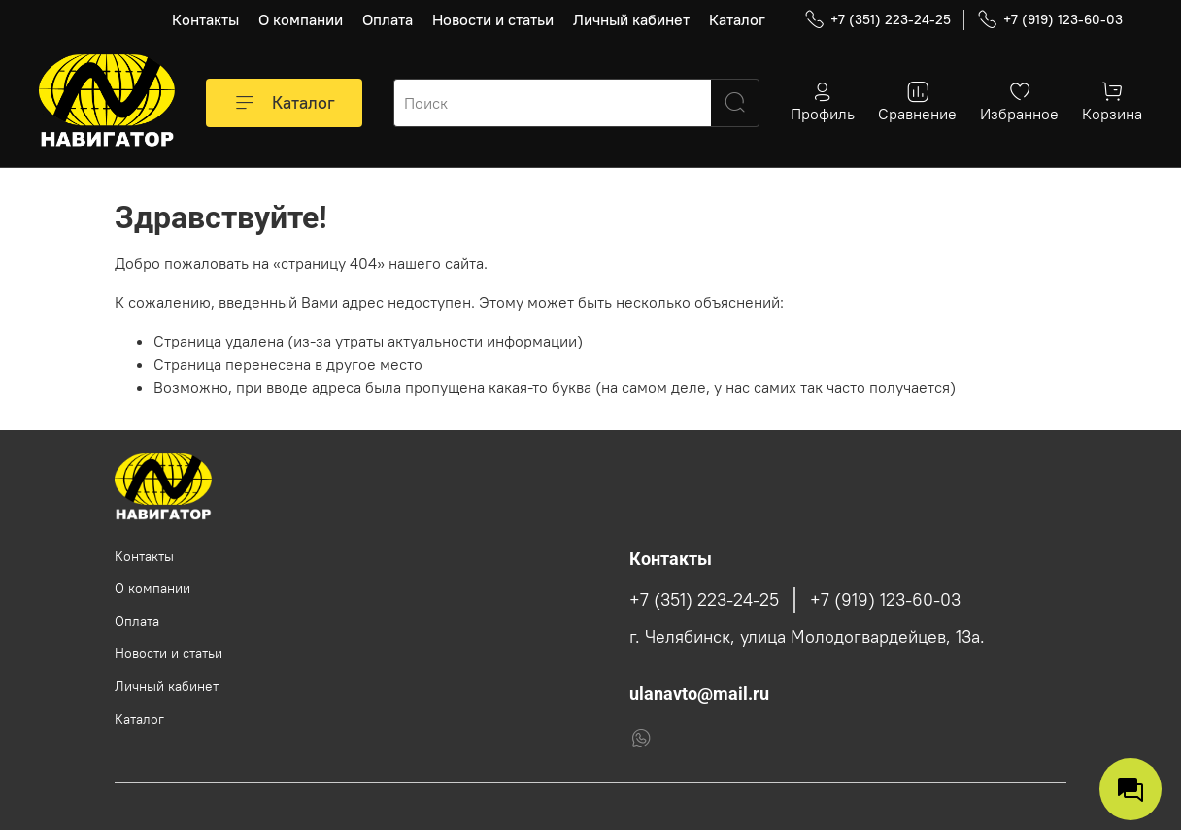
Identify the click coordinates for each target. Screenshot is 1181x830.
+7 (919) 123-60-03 (1050, 20)
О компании (300, 19)
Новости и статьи (493, 19)
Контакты (205, 19)
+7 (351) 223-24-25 (877, 20)
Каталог (737, 19)
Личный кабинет (631, 19)
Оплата (387, 19)
